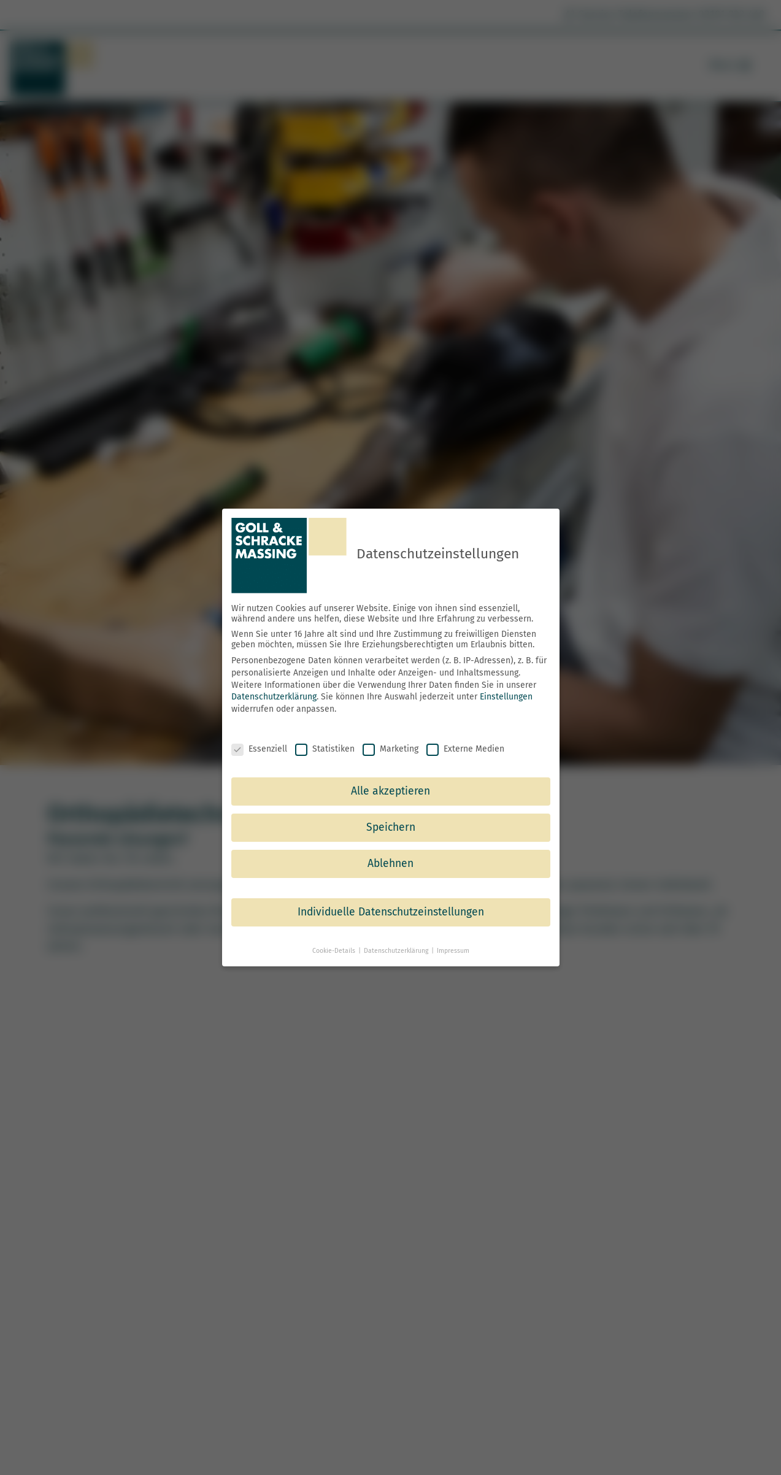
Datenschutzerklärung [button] (397, 951)
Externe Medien (465, 748)
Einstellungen (506, 696)
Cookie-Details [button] (334, 951)
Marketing (390, 748)
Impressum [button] (453, 951)
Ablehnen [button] (390, 863)
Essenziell (259, 748)
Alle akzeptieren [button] (390, 791)
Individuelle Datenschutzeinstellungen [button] (391, 912)
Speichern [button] (390, 827)
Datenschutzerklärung (274, 696)
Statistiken (325, 748)
